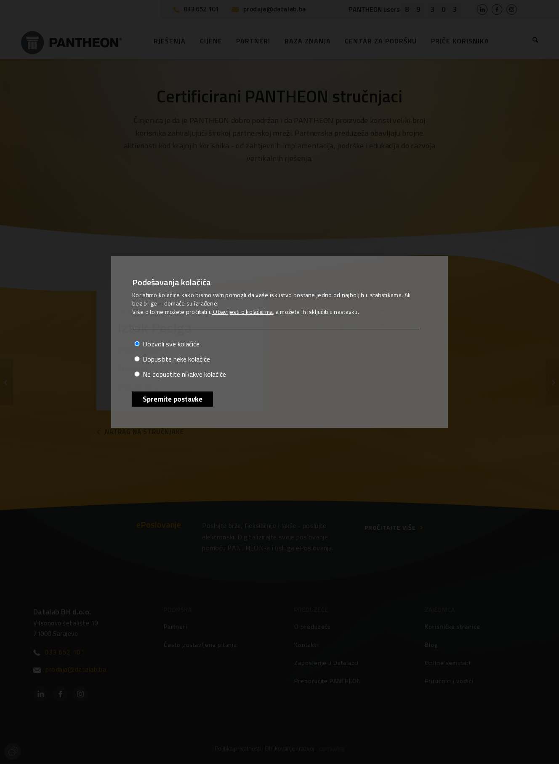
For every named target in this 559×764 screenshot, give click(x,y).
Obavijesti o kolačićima (242, 311)
